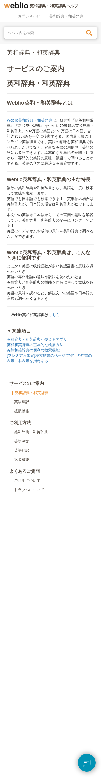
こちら (54, 315)
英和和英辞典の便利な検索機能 (33, 350)
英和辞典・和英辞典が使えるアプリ (37, 339)
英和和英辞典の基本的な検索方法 (35, 345)
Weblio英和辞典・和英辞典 (29, 120)
